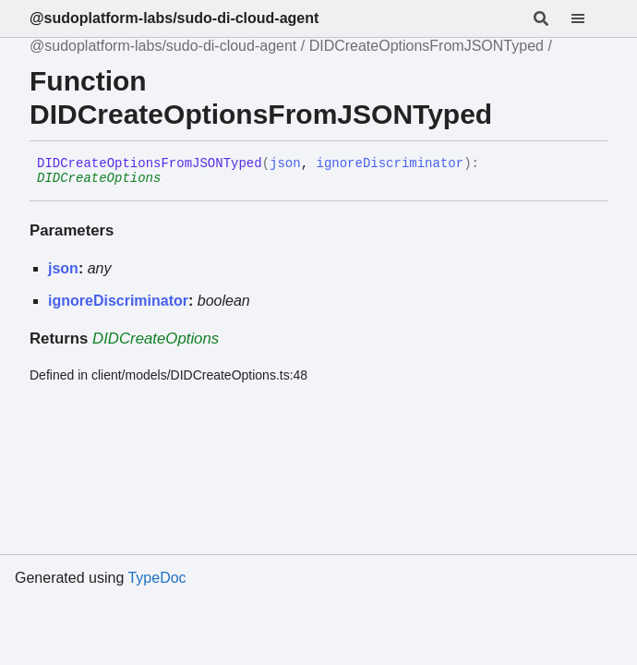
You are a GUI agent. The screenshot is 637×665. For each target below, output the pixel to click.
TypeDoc (156, 578)
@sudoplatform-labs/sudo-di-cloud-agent (174, 18)
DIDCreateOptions (99, 178)
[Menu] (589, 18)
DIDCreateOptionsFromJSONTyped (426, 46)
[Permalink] (174, 179)
